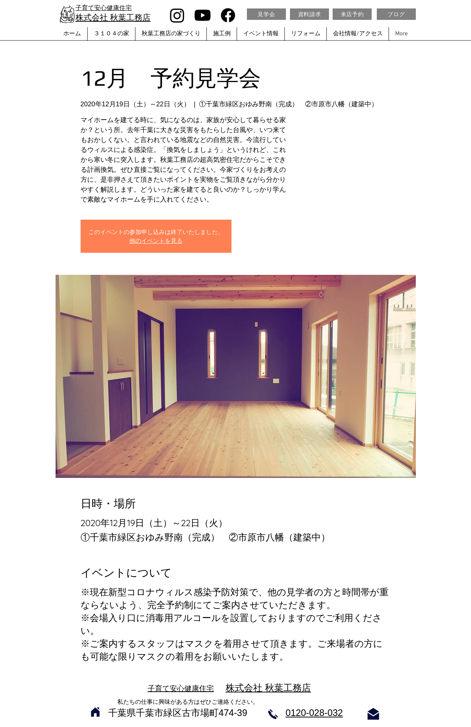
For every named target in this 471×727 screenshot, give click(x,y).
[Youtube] (202, 15)
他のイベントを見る (156, 240)
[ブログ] (396, 14)
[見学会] (266, 14)
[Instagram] (177, 15)
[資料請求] (309, 14)
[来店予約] (352, 14)
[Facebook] (228, 15)
